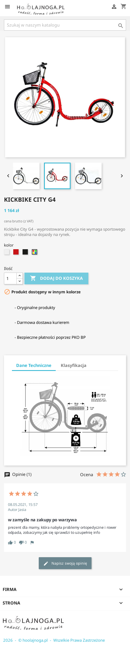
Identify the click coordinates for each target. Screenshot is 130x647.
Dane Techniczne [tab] (33, 365)
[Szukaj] (65, 25)
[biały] (7, 253)
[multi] (35, 253)
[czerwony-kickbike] (16, 253)
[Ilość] (10, 278)
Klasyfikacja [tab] (73, 365)
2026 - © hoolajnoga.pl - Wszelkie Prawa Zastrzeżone (52, 640)
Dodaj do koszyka (56, 278)
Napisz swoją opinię (65, 563)
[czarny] (26, 253)
